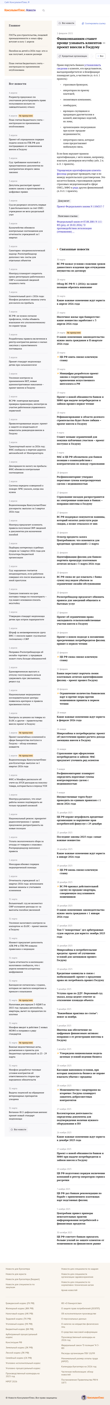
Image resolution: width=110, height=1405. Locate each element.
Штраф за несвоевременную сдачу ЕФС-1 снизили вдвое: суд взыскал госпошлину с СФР (27, 636)
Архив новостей (69, 1290)
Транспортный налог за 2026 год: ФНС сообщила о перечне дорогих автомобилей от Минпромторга (27, 450)
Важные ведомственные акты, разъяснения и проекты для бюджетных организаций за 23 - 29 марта (28, 1051)
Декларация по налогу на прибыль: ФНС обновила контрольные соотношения (28, 469)
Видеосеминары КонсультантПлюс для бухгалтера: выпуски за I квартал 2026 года (27, 763)
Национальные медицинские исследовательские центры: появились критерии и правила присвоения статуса (26, 699)
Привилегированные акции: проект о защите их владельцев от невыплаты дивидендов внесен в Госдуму (28, 428)
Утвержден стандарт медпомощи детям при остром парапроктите (27, 618)
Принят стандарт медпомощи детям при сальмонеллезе (25, 363)
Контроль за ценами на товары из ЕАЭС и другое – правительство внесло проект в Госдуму (27, 720)
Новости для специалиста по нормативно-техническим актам (77, 1283)
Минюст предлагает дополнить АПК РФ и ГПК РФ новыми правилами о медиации (26, 946)
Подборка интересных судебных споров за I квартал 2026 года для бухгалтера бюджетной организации (27, 552)
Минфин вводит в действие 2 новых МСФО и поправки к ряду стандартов (28, 1030)
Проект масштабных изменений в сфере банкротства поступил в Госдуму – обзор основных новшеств (27, 741)
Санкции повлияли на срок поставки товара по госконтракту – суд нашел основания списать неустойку (28, 598)
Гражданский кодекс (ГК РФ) (20, 1303)
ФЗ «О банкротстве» (71, 1303)
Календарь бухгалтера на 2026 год (78, 1366)
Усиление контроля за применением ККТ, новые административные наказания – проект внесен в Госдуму (26, 382)
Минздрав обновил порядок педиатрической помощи (24, 866)
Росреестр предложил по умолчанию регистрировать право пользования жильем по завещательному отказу (27, 101)
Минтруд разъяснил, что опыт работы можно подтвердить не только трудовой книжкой (25, 802)
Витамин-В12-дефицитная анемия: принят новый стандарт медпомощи (28, 1115)
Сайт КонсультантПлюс (16, 2)
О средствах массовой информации (79, 1331)
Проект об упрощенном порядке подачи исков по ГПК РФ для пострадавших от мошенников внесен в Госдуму (26, 144)
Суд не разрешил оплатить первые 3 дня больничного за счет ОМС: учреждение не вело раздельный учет (27, 209)
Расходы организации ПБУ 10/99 (78, 1353)
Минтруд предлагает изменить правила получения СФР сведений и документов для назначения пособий (27, 529)
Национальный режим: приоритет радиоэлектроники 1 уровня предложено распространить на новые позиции (27, 823)
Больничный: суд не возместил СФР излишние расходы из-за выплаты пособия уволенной (26, 906)
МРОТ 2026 (11, 1381)
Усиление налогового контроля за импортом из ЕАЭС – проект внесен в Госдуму (28, 926)
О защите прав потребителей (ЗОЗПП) (80, 1308)
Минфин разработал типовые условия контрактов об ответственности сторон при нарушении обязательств (25, 1074)
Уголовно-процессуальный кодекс (23, 1368)
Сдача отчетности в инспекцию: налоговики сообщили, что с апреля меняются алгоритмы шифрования (26, 966)
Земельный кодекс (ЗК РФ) (19, 1347)
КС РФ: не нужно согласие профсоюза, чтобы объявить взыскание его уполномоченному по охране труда (27, 320)
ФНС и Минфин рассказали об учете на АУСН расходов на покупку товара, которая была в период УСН (28, 782)
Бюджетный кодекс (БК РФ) (19, 1329)
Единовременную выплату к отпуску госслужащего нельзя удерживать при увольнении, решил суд (25, 676)
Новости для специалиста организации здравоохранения (77, 1275)
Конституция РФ (14, 1342)
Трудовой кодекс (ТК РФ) (18, 1318)
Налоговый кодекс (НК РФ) (19, 1313)
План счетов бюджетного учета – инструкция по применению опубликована (26, 123)
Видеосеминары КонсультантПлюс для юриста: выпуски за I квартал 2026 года (27, 508)
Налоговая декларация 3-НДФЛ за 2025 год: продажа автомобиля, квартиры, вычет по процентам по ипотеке (27, 1009)
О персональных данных (73, 1318)
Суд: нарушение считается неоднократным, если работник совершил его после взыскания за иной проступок (27, 575)
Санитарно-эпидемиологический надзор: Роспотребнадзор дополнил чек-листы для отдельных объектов (27, 255)
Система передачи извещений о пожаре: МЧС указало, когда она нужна (26, 489)
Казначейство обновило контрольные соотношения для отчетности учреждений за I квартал (26, 232)
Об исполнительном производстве (78, 1313)
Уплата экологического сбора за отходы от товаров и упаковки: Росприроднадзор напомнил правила (26, 846)
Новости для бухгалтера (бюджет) (23, 1279)
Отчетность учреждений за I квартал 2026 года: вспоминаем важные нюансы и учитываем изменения (26, 885)
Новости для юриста (16, 1274)
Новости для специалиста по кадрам (79, 1268)
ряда (75, 187)
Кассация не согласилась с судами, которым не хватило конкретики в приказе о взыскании (27, 988)
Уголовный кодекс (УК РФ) (19, 1323)
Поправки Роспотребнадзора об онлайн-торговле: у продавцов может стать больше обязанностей (27, 655)
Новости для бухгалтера (18, 1268)
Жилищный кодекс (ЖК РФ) (19, 1308)
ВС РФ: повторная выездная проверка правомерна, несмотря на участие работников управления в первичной (28, 405)
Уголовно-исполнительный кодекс (23, 1363)
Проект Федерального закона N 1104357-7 (80, 206)
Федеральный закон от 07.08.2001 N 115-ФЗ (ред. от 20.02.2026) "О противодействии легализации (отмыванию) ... (80, 226)
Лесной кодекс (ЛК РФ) (17, 1352)
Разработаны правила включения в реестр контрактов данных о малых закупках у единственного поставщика (28, 343)
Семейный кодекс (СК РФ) (19, 1357)
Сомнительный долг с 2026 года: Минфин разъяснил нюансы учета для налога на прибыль (27, 299)
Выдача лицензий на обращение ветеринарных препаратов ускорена (26, 1096)
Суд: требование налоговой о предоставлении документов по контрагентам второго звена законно (26, 167)
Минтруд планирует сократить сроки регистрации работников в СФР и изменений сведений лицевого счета (27, 278)
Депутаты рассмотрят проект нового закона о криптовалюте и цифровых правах (26, 188)
